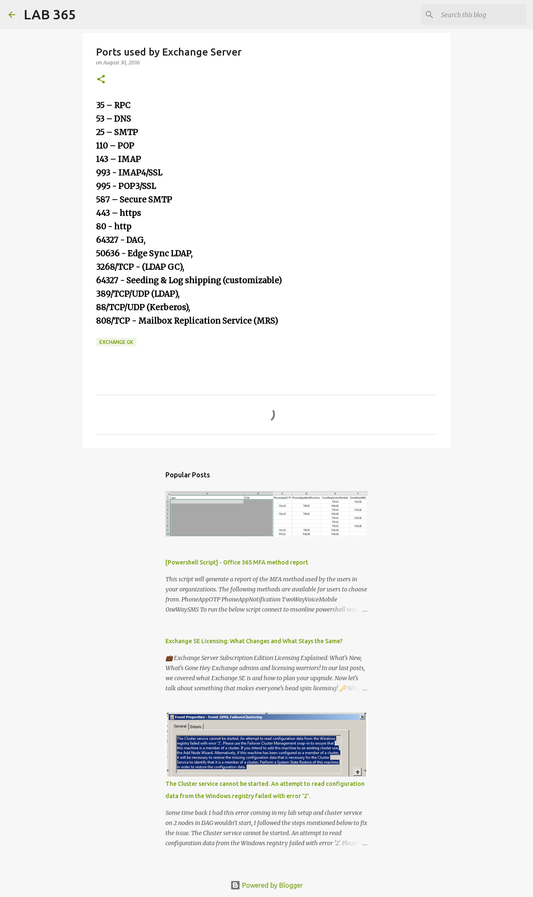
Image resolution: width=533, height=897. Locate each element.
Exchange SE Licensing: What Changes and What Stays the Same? (254, 641)
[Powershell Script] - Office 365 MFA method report (236, 562)
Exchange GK (116, 342)
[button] (101, 79)
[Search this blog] (482, 15)
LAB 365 (50, 14)
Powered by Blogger (266, 885)
